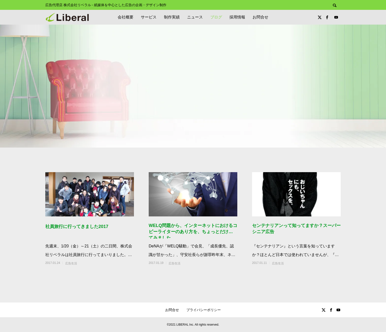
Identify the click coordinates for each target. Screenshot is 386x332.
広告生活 (71, 263)
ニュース (195, 17)
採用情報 (237, 17)
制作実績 (172, 17)
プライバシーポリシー (203, 310)
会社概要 (125, 17)
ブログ (216, 17)
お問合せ (260, 17)
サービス (149, 17)
